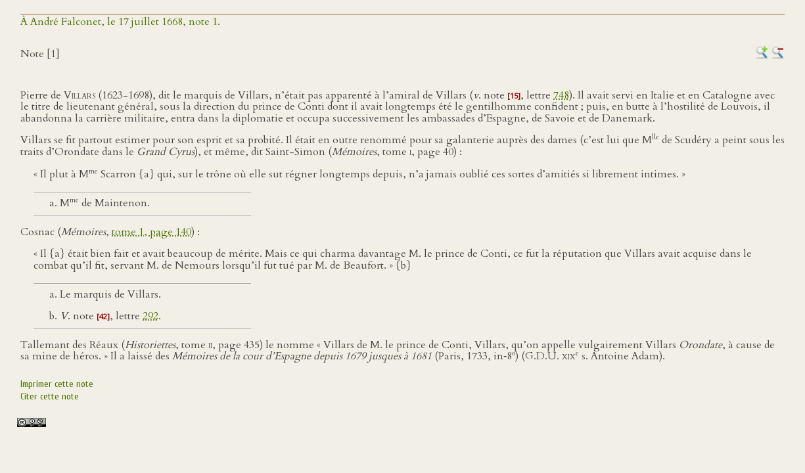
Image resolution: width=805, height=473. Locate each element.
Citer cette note (49, 396)
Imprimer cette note (56, 384)
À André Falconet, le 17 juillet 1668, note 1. (120, 21)
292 (150, 316)
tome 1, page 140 (151, 232)
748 (561, 95)
